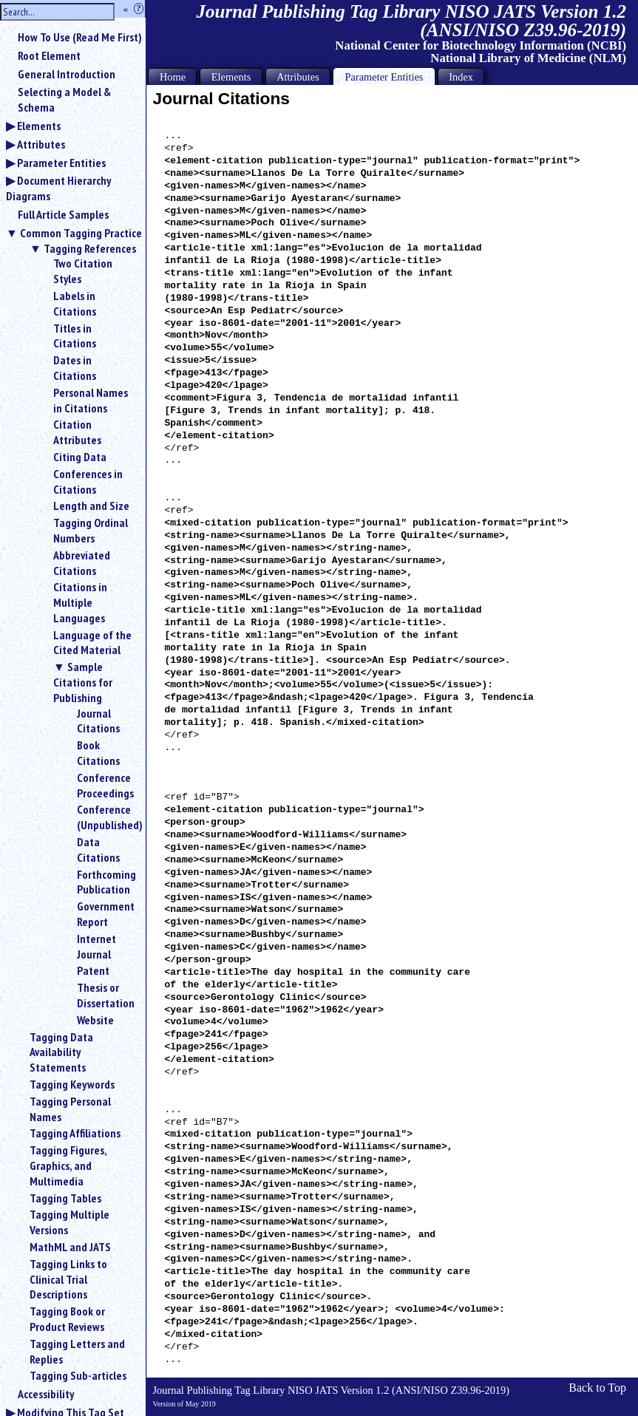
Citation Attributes (77, 432)
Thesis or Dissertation (105, 995)
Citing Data (79, 456)
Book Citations (98, 753)
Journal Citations (98, 721)
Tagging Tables (65, 1198)
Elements (39, 125)
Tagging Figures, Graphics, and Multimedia (68, 1165)
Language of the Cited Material (92, 642)
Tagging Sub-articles (78, 1375)
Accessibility (46, 1393)
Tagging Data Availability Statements (61, 1052)
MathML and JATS (70, 1246)
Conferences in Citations (88, 481)
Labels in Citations (74, 303)
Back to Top (597, 1387)
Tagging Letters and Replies (77, 1351)
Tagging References (90, 248)
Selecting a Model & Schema (64, 99)
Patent (93, 970)
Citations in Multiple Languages (80, 602)
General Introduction (66, 74)
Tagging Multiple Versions (69, 1222)
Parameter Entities (61, 162)
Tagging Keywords (72, 1084)
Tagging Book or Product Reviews (67, 1319)
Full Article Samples (63, 214)
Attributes (41, 144)
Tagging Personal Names (70, 1109)
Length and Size (91, 505)
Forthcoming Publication (105, 882)
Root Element (49, 55)
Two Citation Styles (82, 271)
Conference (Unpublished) (105, 817)
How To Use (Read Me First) (80, 37)
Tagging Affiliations (75, 1133)
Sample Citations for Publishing (82, 682)
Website (95, 1019)
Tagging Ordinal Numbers (90, 530)
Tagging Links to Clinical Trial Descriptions (68, 1279)
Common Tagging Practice (81, 232)
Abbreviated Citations (81, 563)
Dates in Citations (74, 368)
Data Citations (98, 849)
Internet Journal (96, 946)
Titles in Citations (74, 336)
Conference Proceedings (105, 785)
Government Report (105, 914)
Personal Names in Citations (90, 400)
